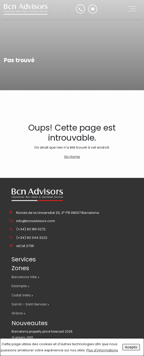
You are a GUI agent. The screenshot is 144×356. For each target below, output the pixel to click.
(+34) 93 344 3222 (31, 237)
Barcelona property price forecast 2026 (42, 331)
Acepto (131, 347)
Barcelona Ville (24, 277)
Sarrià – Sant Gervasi (29, 304)
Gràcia (17, 313)
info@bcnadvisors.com (35, 220)
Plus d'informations (102, 350)
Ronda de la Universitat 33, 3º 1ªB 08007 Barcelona (57, 212)
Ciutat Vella (21, 295)
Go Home (72, 156)
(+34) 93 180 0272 (31, 229)
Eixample (19, 286)
